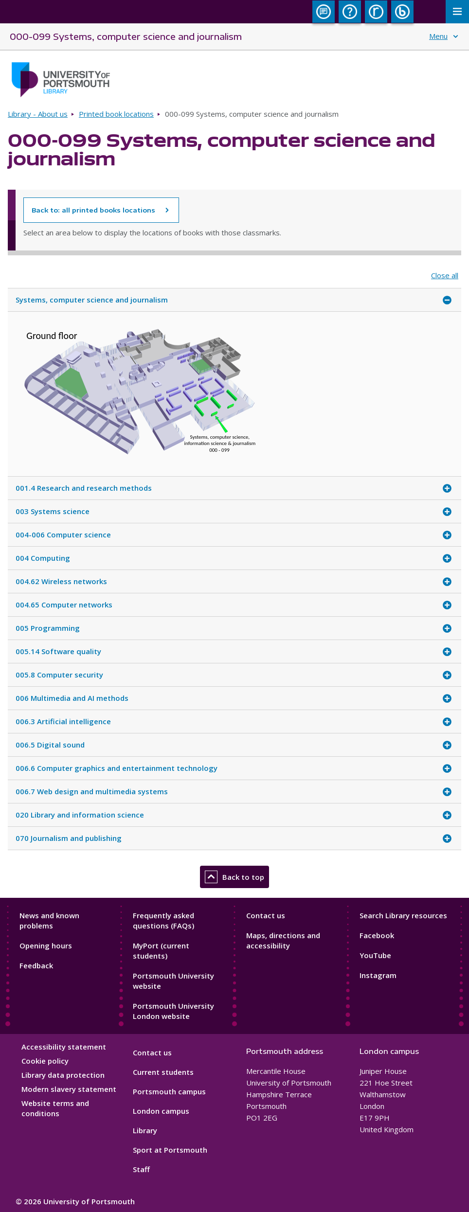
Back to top (234, 877)
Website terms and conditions (55, 1108)
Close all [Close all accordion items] (444, 275)
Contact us (265, 915)
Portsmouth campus (169, 1091)
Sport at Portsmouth (170, 1150)
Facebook (377, 935)
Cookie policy (45, 1061)
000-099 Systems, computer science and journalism (126, 36)
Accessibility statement (63, 1047)
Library (145, 1130)
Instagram (378, 975)
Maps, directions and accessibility (283, 940)
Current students (163, 1072)
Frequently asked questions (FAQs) (163, 920)
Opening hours (45, 945)
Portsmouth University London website (173, 1011)
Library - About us (38, 114)
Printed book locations (116, 114)
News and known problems (49, 920)
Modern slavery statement (68, 1089)
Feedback (36, 965)
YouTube (375, 955)
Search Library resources (403, 915)
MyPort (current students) (161, 951)
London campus (161, 1111)
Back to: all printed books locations (93, 210)
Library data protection (63, 1075)
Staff (141, 1169)
